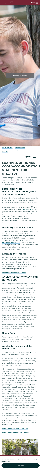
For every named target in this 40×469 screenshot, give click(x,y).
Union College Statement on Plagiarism (16, 432)
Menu (34, 3)
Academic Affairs (7, 147)
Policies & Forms (20, 147)
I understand (20, 465)
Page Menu (30, 157)
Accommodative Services (11, 242)
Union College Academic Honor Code (15, 428)
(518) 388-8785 (27, 209)
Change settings (5, 461)
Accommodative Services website (14, 273)
